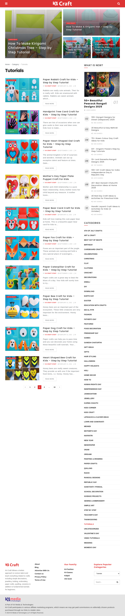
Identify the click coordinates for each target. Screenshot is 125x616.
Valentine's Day (91, 533)
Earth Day (89, 296)
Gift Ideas (89, 347)
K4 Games (68, 572)
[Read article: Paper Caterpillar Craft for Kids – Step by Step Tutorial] (22, 277)
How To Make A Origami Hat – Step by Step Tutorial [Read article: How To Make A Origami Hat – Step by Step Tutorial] (89, 29)
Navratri (88, 436)
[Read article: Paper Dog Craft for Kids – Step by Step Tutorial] (22, 339)
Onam (86, 450)
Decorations (90, 277)
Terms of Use (40, 580)
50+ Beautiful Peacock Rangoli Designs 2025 (95, 103)
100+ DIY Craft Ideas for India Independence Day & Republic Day (105, 172)
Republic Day (90, 482)
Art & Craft (72, 42)
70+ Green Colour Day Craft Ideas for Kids (104, 139)
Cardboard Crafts (93, 249)
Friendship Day (91, 333)
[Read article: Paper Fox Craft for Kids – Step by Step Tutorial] (22, 248)
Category (15, 64)
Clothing (88, 268)
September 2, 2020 (65, 118)
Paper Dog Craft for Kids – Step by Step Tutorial (59, 330)
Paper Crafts (90, 464)
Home (7, 64)
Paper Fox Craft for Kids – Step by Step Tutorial (58, 239)
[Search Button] (118, 3)
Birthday (88, 245)
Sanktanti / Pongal (93, 487)
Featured (88, 324)
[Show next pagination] (60, 387)
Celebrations (90, 254)
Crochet (88, 273)
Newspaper (89, 445)
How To (87, 380)
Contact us (39, 574)
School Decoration (93, 492)
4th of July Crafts (93, 231)
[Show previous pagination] (25, 387)
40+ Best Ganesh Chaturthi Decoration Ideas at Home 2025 (104, 185)
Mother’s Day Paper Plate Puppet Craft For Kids (58, 178)
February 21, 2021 (65, 86)
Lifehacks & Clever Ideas (96, 417)
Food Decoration (92, 329)
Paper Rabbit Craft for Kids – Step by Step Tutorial (60, 81)
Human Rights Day (92, 384)
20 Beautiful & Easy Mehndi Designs (104, 129)
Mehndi (87, 426)
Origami (88, 454)
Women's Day (90, 547)
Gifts (86, 352)
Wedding (88, 543)
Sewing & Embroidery (94, 501)
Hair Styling (90, 356)
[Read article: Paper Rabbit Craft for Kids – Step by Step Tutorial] (22, 90)
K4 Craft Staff (50, 86)
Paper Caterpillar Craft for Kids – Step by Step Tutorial (60, 268)
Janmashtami (90, 394)
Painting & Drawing (93, 459)
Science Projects (92, 496)
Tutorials (24, 64)
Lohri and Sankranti (94, 422)
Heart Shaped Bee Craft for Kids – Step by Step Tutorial (60, 359)
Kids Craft (71, 24)
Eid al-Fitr (89, 310)
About (37, 564)
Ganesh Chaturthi (93, 343)
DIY (85, 287)
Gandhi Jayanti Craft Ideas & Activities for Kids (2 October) (105, 208)
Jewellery (89, 398)
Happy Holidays (91, 366)
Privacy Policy (40, 577)
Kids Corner (90, 408)
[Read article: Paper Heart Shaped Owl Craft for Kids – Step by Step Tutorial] (22, 151)
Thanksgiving (90, 520)
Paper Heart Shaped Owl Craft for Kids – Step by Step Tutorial (61, 143)
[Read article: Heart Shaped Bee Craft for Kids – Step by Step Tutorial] (22, 368)
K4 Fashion (68, 569)
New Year (88, 440)
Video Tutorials (92, 538)
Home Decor (90, 375)
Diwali (87, 282)
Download (89, 291)
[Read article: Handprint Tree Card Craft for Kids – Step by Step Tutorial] (22, 122)
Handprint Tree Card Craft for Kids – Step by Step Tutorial (61, 113)
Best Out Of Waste (93, 240)
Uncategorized (91, 529)
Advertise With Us (42, 570)
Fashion (88, 315)
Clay (86, 263)
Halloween (89, 361)
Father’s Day (90, 319)
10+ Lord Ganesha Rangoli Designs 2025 (104, 160)
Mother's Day (90, 431)
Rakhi (86, 473)
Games (87, 338)
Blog (37, 567)
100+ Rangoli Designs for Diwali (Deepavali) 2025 (103, 118)
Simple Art (89, 505)
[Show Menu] (6, 3)
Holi (86, 370)
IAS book (68, 579)
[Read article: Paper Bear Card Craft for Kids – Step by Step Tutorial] (22, 218)
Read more (50, 103)
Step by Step (90, 510)
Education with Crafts (95, 305)
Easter (87, 301)
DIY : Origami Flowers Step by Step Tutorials (105, 150)
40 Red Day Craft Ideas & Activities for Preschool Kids (104, 197)
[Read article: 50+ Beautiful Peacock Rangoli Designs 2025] (102, 84)
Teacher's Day (91, 515)
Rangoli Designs (92, 478)
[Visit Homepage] (62, 3)
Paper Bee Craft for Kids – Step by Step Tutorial (59, 298)
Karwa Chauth (91, 403)
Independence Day (93, 389)
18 (54, 387)
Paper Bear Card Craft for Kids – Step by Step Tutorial (61, 209)
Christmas (13, 40)
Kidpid (67, 576)
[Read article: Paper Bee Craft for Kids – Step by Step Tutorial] (22, 307)
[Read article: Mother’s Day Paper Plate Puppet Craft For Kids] (22, 187)
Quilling (88, 468)
